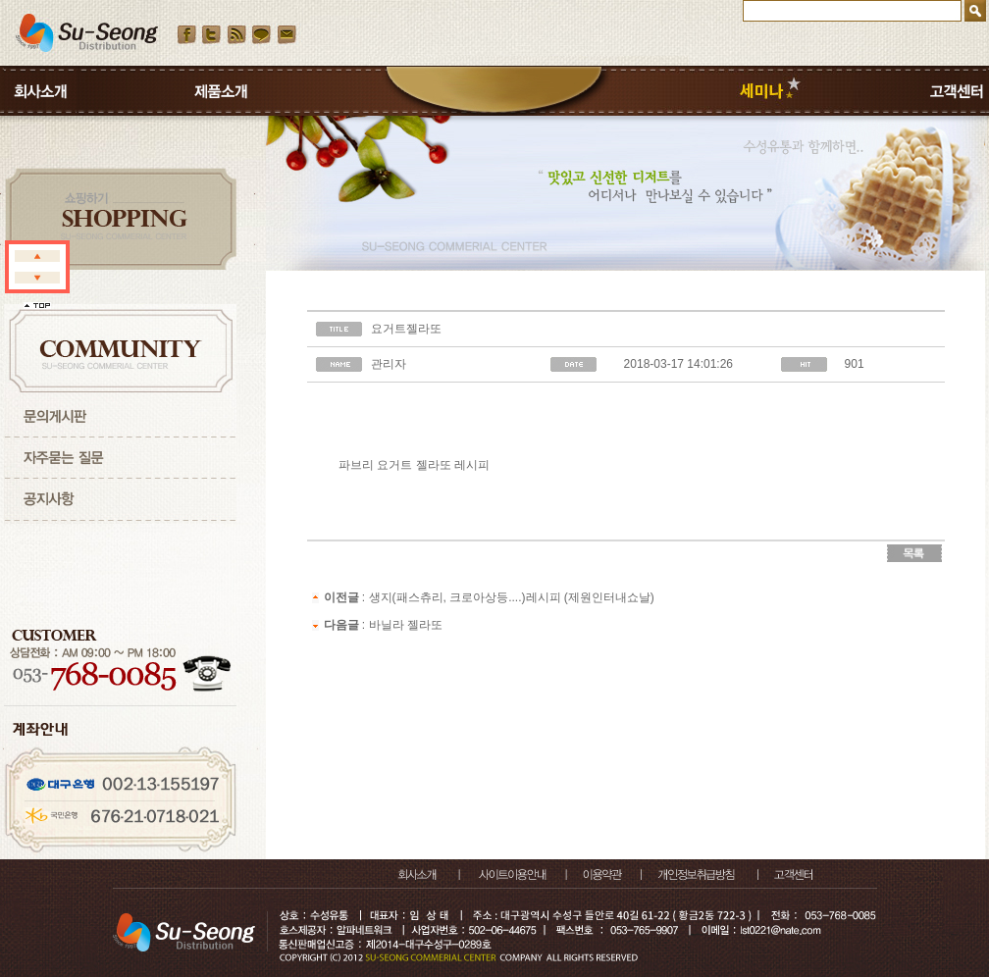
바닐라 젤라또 (405, 625)
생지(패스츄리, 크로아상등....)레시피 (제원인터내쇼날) (511, 597)
